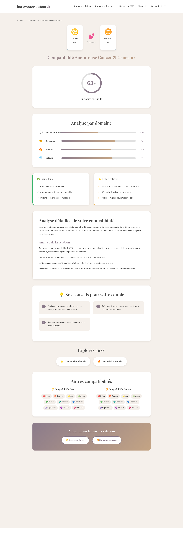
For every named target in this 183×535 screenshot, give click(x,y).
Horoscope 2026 (126, 6)
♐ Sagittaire (77, 402)
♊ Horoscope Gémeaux (107, 440)
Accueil (20, 20)
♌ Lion (70, 396)
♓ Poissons (78, 407)
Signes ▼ (142, 6)
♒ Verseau (64, 407)
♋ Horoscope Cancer (74, 440)
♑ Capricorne (50, 407)
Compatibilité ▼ (158, 6)
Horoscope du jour (82, 6)
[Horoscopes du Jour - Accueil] (34, 6)
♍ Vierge (81, 396)
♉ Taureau (58, 396)
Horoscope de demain (105, 6)
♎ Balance (49, 402)
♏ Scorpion (63, 402)
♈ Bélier (46, 396)
